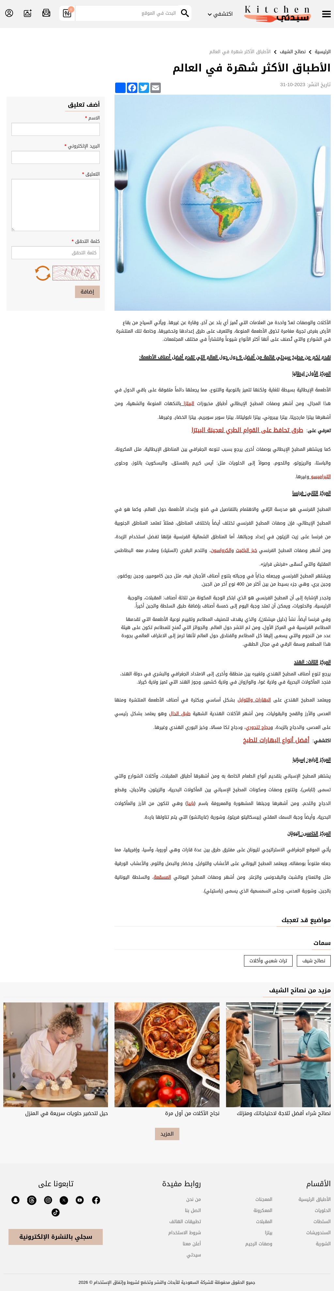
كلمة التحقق (55, 259)
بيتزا (268, 1232)
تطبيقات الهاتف (185, 1221)
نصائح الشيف (293, 51)
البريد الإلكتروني (55, 153)
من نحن (193, 1199)
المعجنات (263, 1199)
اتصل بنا (193, 1210)
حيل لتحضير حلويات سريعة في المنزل (66, 1113)
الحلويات (323, 1210)
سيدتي (194, 1255)
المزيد (167, 1134)
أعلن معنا (192, 1243)
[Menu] (326, 15)
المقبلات (264, 1221)
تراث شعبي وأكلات (268, 961)
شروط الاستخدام (184, 1232)
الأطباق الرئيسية (314, 1199)
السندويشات (318, 1232)
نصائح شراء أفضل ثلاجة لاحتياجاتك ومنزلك (284, 1113)
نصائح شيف (313, 961)
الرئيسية (323, 51)
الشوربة (323, 1243)
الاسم (55, 125)
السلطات (322, 1221)
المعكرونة (262, 1210)
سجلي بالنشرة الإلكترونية (55, 1236)
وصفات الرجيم (258, 1243)
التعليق (55, 200)
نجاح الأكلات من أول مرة (192, 1113)
